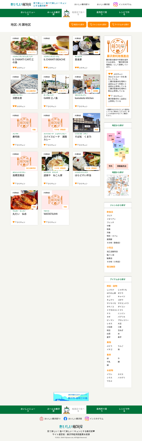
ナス (108, 313)
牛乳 (108, 362)
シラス (109, 378)
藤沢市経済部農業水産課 (78, 434)
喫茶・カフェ (112, 236)
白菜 (108, 334)
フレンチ (110, 222)
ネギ (108, 317)
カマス (120, 374)
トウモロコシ (112, 310)
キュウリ (110, 300)
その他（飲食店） (114, 243)
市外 (110, 166)
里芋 (108, 337)
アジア (109, 216)
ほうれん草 (111, 293)
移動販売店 (121, 166)
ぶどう (109, 346)
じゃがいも (122, 290)
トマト (120, 310)
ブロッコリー (123, 320)
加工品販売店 (112, 251)
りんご (120, 346)
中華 (108, 226)
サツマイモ (111, 303)
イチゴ (109, 349)
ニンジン (121, 313)
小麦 (119, 327)
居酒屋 (109, 239)
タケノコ (110, 307)
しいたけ (110, 290)
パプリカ (121, 317)
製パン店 (110, 255)
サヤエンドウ (123, 303)
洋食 (108, 232)
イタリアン (111, 219)
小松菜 (109, 327)
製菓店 (109, 258)
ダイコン (121, 307)
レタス (109, 323)
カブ (108, 296)
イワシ (109, 374)
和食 (108, 229)
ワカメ (109, 381)
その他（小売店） (114, 262)
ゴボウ (120, 300)
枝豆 (108, 330)
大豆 (119, 323)
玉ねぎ (120, 330)
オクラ (120, 293)
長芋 (119, 337)
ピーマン (110, 320)
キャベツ (121, 296)
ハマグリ (121, 378)
